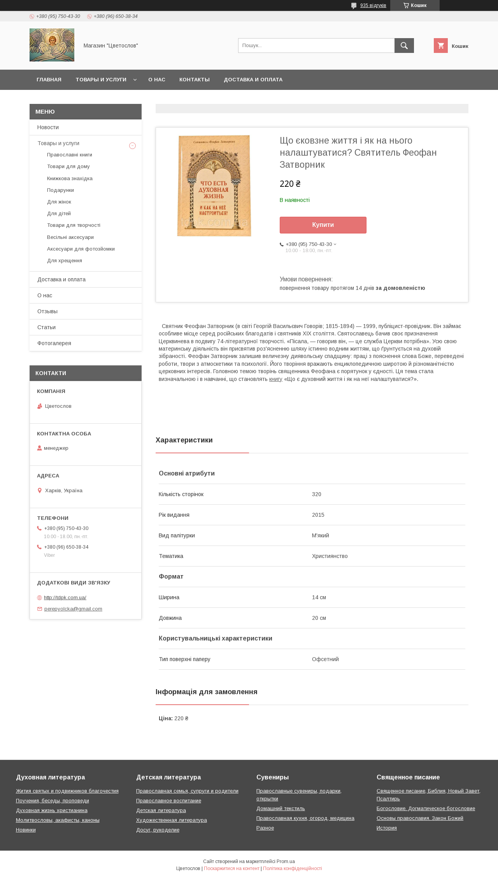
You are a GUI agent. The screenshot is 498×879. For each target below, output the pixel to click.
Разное (265, 828)
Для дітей (59, 213)
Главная (49, 79)
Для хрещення (64, 260)
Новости (48, 127)
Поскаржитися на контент (232, 868)
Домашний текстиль (280, 808)
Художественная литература (171, 820)
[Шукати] (404, 45)
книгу (275, 379)
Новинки (26, 830)
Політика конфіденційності (292, 868)
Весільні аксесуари (70, 237)
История (387, 828)
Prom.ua (286, 861)
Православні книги (69, 155)
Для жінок (59, 202)
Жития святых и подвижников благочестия (67, 791)
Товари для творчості (73, 225)
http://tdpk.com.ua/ (65, 597)
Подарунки (60, 190)
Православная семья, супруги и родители (187, 791)
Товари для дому (68, 166)
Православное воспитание (168, 801)
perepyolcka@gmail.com (73, 609)
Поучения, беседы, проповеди (52, 801)
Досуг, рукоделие (157, 830)
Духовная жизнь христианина (52, 810)
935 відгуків (373, 5)
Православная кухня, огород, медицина (305, 818)
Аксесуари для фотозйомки (81, 249)
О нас (156, 79)
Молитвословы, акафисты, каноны (58, 820)
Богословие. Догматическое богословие (426, 808)
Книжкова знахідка (70, 178)
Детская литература (161, 810)
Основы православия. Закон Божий (420, 818)
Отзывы (47, 311)
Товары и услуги (100, 79)
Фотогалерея (54, 343)
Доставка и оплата (253, 79)
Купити (323, 224)
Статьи (46, 327)
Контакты (194, 79)
